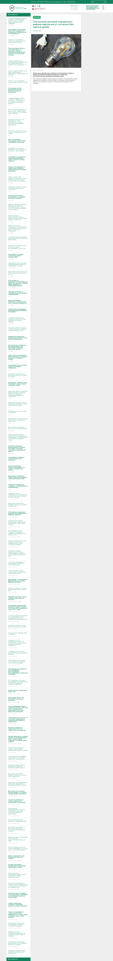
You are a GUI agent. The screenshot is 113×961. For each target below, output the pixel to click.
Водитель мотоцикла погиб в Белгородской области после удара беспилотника (18, 405)
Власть (33, 1)
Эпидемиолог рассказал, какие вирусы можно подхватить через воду (18, 421)
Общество (58, 1)
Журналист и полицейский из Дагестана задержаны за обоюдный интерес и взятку (18, 785)
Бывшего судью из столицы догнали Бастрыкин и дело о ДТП (18, 591)
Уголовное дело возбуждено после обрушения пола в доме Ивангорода (18, 240)
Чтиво (64, 1)
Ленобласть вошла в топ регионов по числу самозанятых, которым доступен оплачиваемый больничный (18, 123)
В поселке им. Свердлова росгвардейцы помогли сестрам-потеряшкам (18, 926)
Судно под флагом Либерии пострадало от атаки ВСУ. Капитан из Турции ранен (18, 759)
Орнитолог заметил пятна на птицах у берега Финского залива (18, 133)
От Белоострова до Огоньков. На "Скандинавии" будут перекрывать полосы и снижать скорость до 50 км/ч (18, 618)
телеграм (37, 6)
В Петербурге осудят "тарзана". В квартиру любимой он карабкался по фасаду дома (18, 534)
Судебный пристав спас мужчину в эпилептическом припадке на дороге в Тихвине (18, 321)
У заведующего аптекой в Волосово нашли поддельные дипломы (18, 654)
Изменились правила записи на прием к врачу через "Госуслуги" (18, 189)
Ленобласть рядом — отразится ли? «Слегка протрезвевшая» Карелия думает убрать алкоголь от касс (18, 554)
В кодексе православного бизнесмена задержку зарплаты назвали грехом (18, 768)
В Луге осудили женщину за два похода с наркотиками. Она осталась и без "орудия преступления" (18, 112)
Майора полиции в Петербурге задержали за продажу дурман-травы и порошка (18, 935)
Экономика (40, 1)
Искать (105, 1)
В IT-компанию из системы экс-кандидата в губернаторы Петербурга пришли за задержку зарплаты (18, 683)
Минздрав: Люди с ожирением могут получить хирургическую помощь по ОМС (18, 840)
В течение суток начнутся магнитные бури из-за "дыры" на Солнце (18, 376)
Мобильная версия (33, 6)
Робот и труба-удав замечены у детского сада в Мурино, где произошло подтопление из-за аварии (18, 180)
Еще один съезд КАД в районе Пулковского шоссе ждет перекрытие (18, 776)
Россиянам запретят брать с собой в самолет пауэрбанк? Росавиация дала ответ (18, 330)
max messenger (39, 6)
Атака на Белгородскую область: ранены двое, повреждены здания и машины (18, 750)
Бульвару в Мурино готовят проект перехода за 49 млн (18, 627)
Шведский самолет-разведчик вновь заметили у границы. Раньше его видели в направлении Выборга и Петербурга (18, 395)
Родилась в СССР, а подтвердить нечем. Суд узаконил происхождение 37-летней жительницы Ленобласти (18, 644)
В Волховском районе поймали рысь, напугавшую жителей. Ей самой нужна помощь (18, 524)
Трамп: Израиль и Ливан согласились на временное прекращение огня (18, 573)
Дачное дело (71, 1)
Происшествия (49, 1)
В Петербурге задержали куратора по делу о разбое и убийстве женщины (18, 944)
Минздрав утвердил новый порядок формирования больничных (18, 953)
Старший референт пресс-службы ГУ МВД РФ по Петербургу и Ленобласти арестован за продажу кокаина (18, 102)
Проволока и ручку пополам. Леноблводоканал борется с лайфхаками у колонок (18, 266)
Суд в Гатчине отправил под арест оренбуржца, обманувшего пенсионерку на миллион (18, 74)
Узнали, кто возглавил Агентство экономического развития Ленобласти (18, 42)
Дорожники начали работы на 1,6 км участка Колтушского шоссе (18, 274)
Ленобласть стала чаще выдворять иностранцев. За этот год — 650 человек (18, 151)
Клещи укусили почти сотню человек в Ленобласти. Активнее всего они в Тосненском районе (18, 544)
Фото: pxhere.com (38, 70)
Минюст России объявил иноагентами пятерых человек (18, 82)
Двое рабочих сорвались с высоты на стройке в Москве (18, 429)
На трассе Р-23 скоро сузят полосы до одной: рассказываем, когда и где (18, 248)
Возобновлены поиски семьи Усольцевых (18, 413)
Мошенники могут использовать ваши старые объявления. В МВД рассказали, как (18, 876)
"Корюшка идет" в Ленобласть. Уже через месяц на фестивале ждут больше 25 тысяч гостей (18, 496)
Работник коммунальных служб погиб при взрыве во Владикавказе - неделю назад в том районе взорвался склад (18, 438)
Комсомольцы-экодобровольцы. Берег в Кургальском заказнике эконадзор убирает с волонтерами (18, 812)
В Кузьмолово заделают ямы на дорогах (18, 634)
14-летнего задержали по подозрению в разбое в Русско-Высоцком (18, 565)
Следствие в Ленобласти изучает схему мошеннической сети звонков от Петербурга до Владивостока (18, 886)
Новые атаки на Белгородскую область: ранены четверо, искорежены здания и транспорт (18, 219)
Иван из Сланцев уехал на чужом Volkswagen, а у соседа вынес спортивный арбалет (18, 850)
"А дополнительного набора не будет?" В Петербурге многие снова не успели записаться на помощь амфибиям (18, 22)
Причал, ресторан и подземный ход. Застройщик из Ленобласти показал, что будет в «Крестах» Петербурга (18, 229)
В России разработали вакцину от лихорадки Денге (18, 821)
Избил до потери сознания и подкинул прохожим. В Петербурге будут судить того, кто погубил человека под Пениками (18, 208)
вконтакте (35, 6)
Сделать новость (39, 8)
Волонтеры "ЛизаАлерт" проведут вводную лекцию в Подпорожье (18, 506)
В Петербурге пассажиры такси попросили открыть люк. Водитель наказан (18, 663)
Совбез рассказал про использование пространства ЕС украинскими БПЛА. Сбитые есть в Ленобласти (18, 64)
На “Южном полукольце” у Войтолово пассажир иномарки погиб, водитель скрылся (18, 830)
